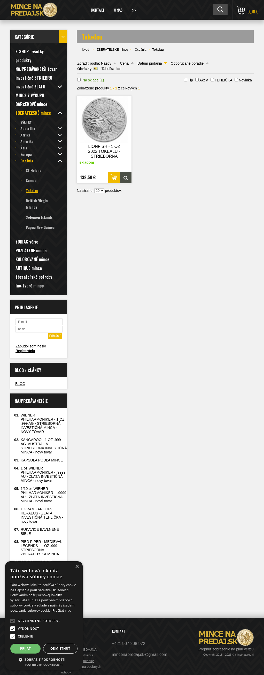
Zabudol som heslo (30, 346)
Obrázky (84, 69)
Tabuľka (108, 69)
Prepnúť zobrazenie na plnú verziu (226, 649)
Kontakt (98, 10)
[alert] (44, 615)
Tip (190, 80)
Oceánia (140, 49)
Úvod (85, 49)
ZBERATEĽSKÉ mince (112, 49)
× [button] (77, 567)
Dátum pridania (149, 63)
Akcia (203, 80)
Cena (124, 63)
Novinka (245, 80)
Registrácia (25, 351)
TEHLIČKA (223, 80)
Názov (106, 63)
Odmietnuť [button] (60, 648)
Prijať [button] (25, 648)
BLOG (20, 384)
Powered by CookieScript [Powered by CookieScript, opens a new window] (44, 664)
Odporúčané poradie (187, 63)
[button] (12, 621)
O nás (118, 10)
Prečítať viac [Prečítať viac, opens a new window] (61, 610)
